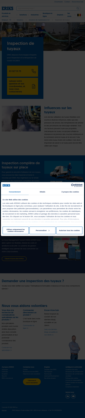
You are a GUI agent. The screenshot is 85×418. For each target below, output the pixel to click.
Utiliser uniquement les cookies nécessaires (15, 230)
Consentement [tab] (15, 192)
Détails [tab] (42, 192)
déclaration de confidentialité (57, 222)
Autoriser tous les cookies (69, 230)
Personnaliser (42, 230)
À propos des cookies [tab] (70, 192)
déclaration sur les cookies (26, 222)
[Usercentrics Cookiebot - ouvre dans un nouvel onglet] (72, 185)
